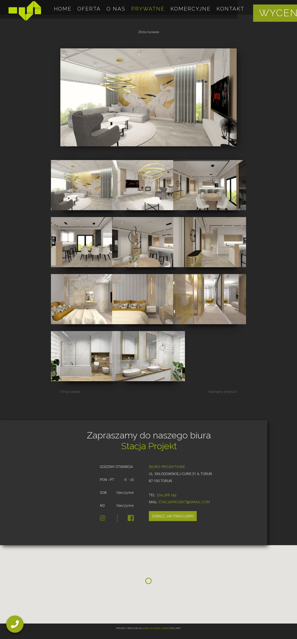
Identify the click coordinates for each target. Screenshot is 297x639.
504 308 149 (166, 495)
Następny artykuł (222, 392)
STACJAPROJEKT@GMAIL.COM (184, 502)
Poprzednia (70, 392)
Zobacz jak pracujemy (173, 516)
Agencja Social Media (155, 628)
